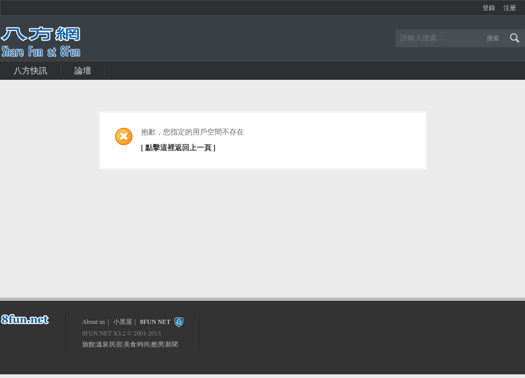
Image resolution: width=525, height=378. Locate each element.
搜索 (493, 38)
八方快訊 (30, 70)
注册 (509, 8)
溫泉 (102, 344)
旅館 (88, 344)
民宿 (116, 344)
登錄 (489, 8)
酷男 (158, 344)
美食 (130, 344)
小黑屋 (122, 322)
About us (93, 322)
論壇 (82, 70)
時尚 (143, 344)
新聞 (171, 344)
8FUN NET (155, 322)
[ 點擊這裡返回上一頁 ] (178, 148)
